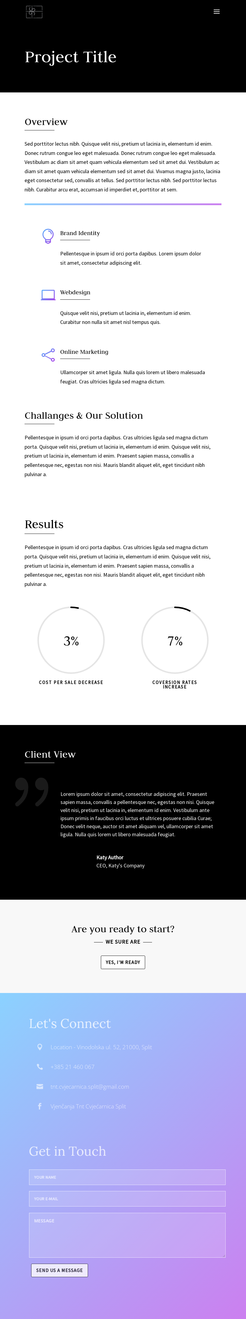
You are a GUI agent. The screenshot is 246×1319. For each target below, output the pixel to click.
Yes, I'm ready (123, 962)
